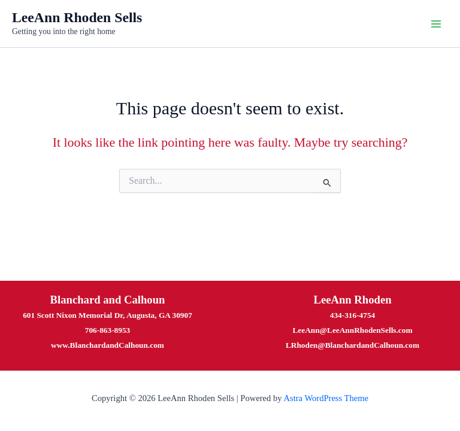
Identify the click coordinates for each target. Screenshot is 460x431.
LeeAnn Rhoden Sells (77, 17)
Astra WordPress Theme (325, 398)
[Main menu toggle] (436, 23)
